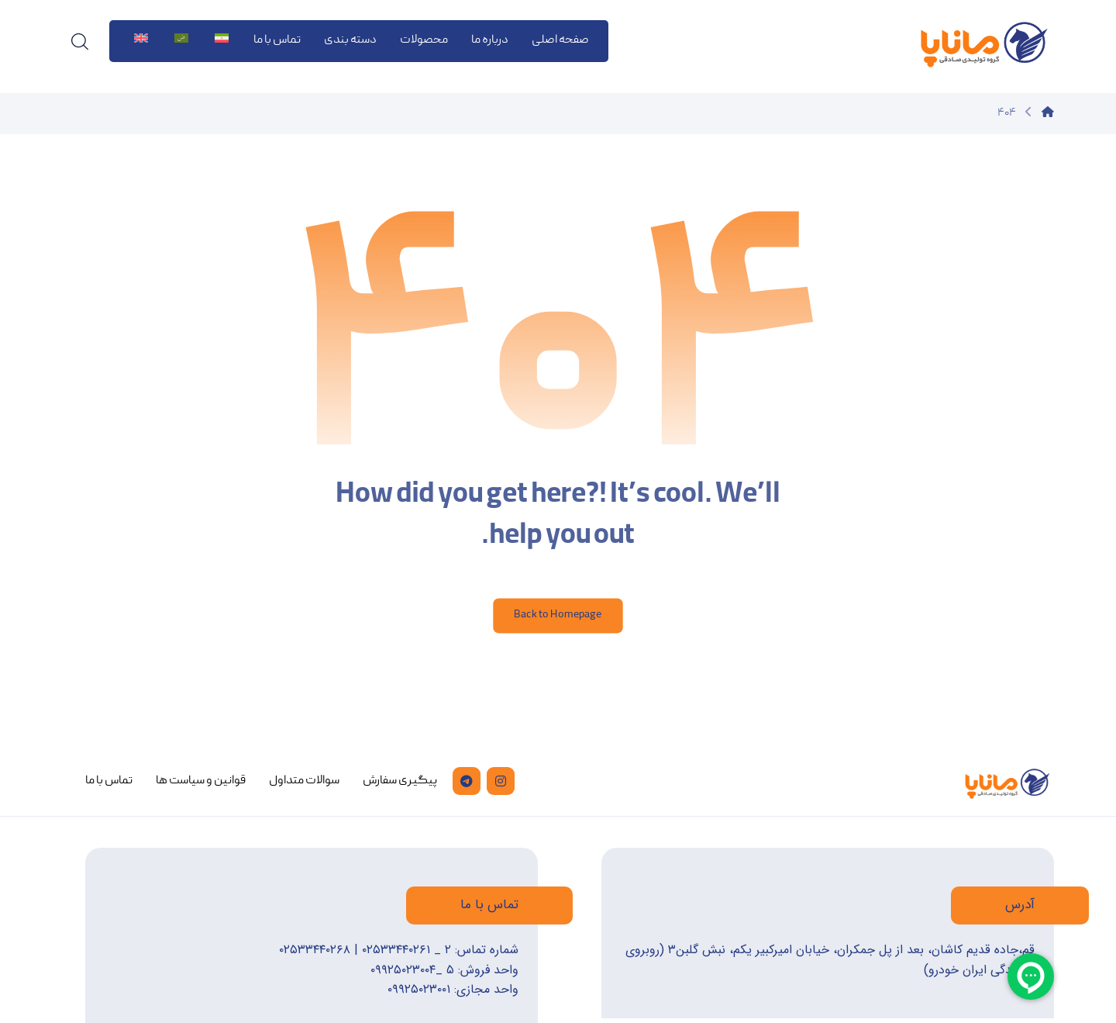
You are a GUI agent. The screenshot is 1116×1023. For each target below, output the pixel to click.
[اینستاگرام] (501, 781)
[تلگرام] (466, 781)
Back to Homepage (557, 615)
